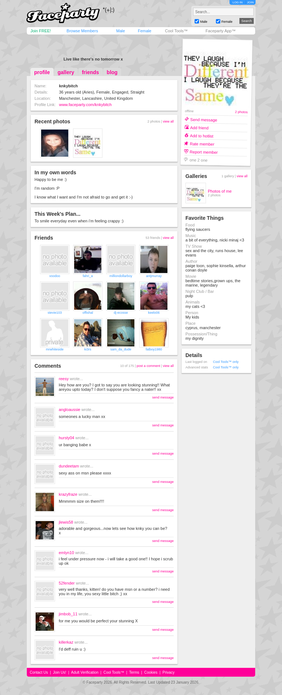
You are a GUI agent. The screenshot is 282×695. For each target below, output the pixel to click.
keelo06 (154, 312)
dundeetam (69, 466)
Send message (203, 119)
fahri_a (88, 276)
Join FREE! (40, 31)
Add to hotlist (201, 135)
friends (90, 72)
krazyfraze (68, 494)
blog (112, 72)
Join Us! (59, 672)
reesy (64, 378)
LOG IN (237, 2)
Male (120, 31)
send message (163, 397)
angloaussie (69, 409)
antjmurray (154, 276)
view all (168, 121)
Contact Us (39, 672)
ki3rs (87, 349)
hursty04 (66, 438)
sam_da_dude (120, 349)
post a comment (148, 366)
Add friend (199, 127)
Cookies (151, 672)
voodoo (54, 276)
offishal (88, 312)
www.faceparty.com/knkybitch (85, 104)
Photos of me (220, 191)
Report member (204, 151)
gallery (66, 72)
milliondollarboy (120, 276)
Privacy (169, 672)
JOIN (250, 2)
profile (42, 72)
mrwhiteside (55, 349)
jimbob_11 (68, 614)
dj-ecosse (121, 312)
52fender (67, 583)
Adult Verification (84, 672)
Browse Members (82, 31)
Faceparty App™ (221, 31)
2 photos (241, 112)
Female (144, 31)
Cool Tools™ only (226, 362)
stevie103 (55, 312)
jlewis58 (66, 522)
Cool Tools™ (176, 31)
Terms (134, 672)
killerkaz (66, 642)
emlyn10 (66, 552)
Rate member (202, 143)
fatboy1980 (154, 349)
